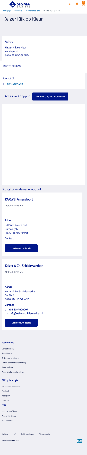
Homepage (6, 10)
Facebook (5, 391)
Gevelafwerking (8, 348)
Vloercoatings (7, 367)
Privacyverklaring (44, 434)
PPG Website (7, 420)
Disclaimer (5, 434)
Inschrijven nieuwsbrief (11, 386)
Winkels (18, 10)
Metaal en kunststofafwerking (14, 362)
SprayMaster (7, 353)
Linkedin (5, 400)
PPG (13, 440)
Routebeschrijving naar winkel (50, 96)
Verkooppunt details (21, 248)
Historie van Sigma (9, 411)
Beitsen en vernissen (10, 358)
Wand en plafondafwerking (13, 371)
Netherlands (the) (33, 10)
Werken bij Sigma (9, 415)
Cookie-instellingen (27, 434)
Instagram (6, 395)
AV (15, 434)
